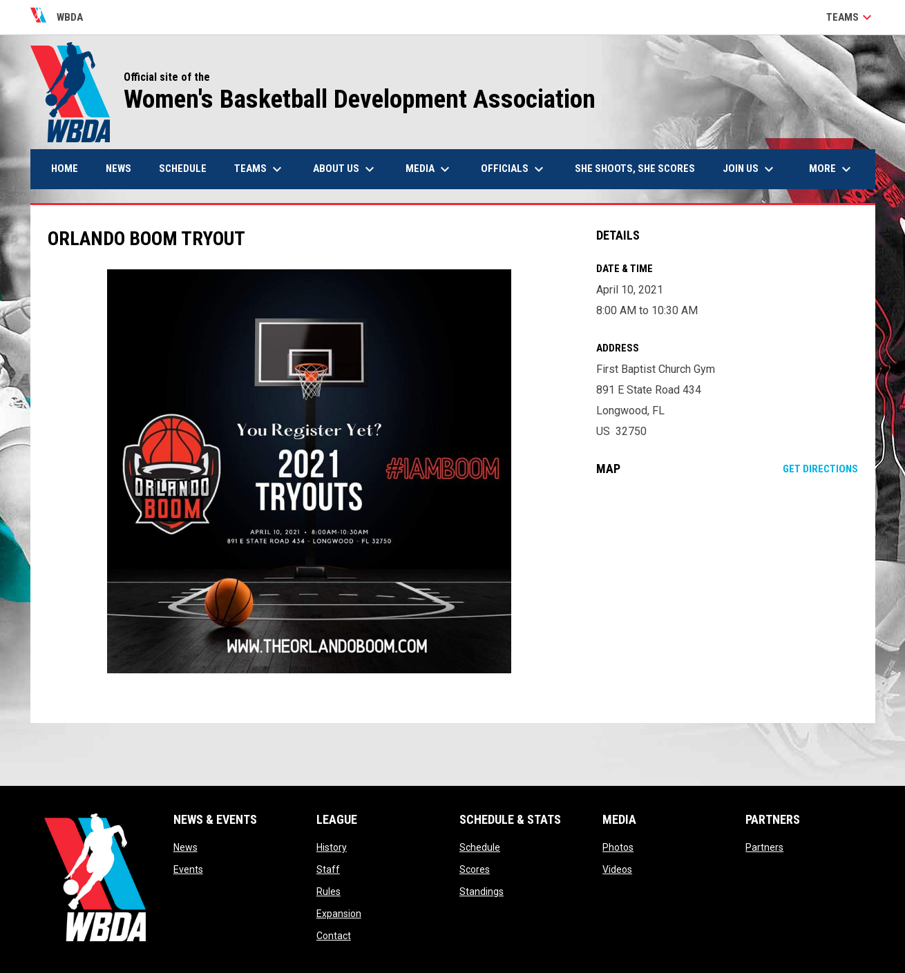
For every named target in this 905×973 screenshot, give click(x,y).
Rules (328, 891)
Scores (474, 869)
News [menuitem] (118, 168)
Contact (333, 935)
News (185, 847)
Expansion (338, 913)
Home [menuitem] (64, 168)
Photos (618, 847)
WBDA (57, 17)
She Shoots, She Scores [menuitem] (635, 168)
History (331, 847)
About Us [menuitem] (345, 169)
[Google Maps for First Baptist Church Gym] (727, 599)
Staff (328, 869)
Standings (481, 891)
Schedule (479, 847)
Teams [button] (850, 17)
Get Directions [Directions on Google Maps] (820, 469)
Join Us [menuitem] (750, 169)
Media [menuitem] (429, 169)
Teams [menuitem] (259, 169)
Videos (617, 869)
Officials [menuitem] (514, 169)
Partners (764, 847)
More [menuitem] (832, 169)
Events (188, 869)
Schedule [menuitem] (183, 168)
